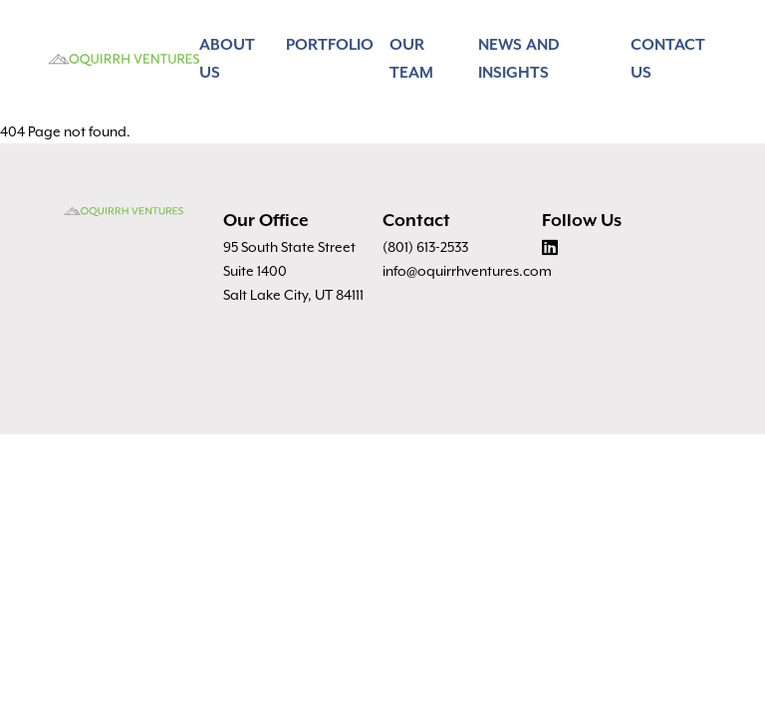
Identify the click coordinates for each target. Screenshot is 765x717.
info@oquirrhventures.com (467, 271)
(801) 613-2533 (425, 247)
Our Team (411, 59)
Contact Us (668, 59)
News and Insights (519, 59)
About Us (227, 59)
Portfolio (330, 45)
